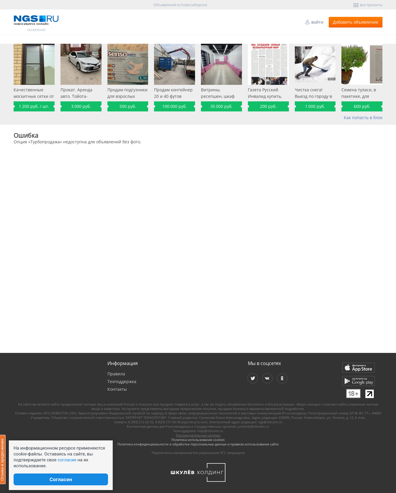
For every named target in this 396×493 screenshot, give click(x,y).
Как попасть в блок (363, 117)
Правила (116, 374)
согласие (67, 460)
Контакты (117, 389)
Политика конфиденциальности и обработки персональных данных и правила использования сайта (198, 444)
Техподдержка (121, 381)
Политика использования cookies (198, 439)
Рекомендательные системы (198, 435)
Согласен (61, 479)
